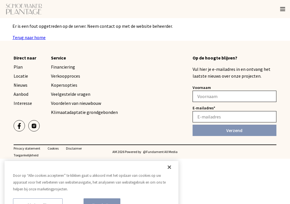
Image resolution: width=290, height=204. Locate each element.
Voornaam (202, 87)
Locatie (21, 76)
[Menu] (283, 9)
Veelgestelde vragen (70, 94)
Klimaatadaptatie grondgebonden (84, 112)
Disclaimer (74, 148)
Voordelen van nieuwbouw (76, 103)
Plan (18, 67)
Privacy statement (27, 148)
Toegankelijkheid (26, 155)
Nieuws (20, 85)
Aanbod (21, 94)
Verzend (234, 130)
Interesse (23, 103)
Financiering (63, 67)
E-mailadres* (204, 107)
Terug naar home (29, 37)
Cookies (53, 148)
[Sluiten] (169, 173)
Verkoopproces (65, 76)
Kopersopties (64, 85)
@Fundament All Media (160, 152)
